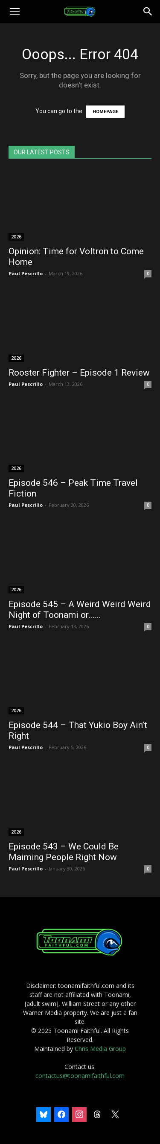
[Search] (148, 11)
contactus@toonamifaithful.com (80, 1076)
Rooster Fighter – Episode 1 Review (79, 372)
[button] (14, 11)
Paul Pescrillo (26, 273)
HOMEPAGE (105, 111)
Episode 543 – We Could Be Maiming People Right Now (64, 851)
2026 (16, 237)
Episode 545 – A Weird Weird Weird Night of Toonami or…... (80, 609)
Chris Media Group (100, 1049)
